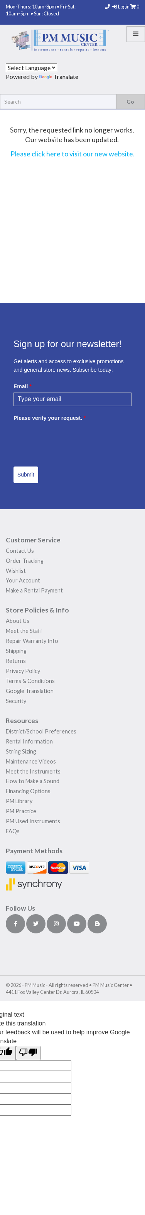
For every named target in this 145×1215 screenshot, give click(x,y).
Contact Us (20, 550)
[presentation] (72, 439)
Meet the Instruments (33, 771)
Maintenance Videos (31, 761)
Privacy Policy (23, 671)
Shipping (16, 651)
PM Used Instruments (33, 821)
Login (121, 6)
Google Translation (30, 691)
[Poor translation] (28, 1053)
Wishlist (16, 570)
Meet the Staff (24, 631)
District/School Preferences (41, 731)
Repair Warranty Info (32, 641)
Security (16, 701)
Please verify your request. (49, 418)
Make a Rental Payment (34, 590)
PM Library (19, 801)
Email (22, 386)
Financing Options (28, 791)
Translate (58, 76)
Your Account (23, 580)
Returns (16, 661)
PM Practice (21, 811)
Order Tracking (25, 560)
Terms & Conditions (30, 681)
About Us (17, 621)
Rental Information (29, 741)
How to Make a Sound (32, 781)
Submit (25, 475)
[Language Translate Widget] (31, 67)
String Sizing (21, 751)
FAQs (13, 831)
